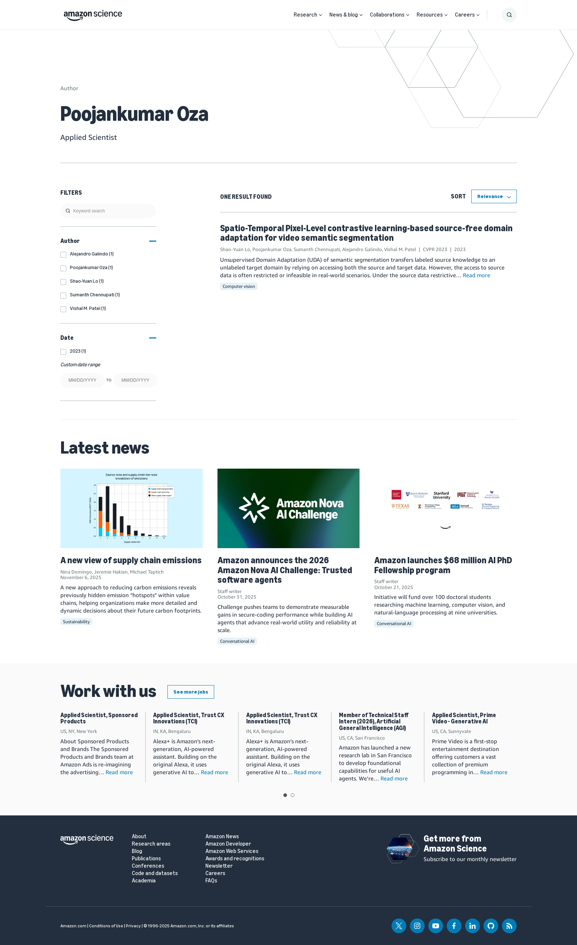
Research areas (151, 844)
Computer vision (239, 286)
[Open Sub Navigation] (320, 15)
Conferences (148, 866)
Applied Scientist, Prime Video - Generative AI (464, 718)
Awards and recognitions (234, 858)
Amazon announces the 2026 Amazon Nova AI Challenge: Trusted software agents (284, 570)
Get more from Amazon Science (455, 843)
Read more (476, 275)
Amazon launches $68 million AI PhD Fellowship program (443, 565)
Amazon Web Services (231, 851)
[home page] (92, 13)
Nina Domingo (76, 572)
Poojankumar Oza (271, 249)
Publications (146, 858)
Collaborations (387, 14)
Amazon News (222, 836)
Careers (465, 14)
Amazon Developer (228, 844)
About (139, 836)
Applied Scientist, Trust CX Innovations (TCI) (188, 718)
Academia (144, 881)
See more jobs (190, 692)
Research (305, 14)
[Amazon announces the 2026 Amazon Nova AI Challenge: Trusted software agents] (288, 509)
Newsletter (219, 866)
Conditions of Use (106, 925)
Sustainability (76, 621)
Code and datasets (155, 873)
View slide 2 (292, 795)
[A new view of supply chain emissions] (131, 509)
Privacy (133, 925)
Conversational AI (237, 641)
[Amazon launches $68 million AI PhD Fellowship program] (445, 509)
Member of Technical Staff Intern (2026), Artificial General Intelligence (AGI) (373, 721)
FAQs (211, 881)
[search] (108, 211)
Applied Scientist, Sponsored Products (99, 718)
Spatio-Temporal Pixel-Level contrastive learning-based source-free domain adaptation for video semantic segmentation (366, 233)
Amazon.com (73, 925)
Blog (137, 851)
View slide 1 (285, 795)
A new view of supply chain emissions (131, 560)
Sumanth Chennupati (317, 249)
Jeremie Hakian (111, 572)
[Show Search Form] (509, 14)
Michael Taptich (147, 572)
